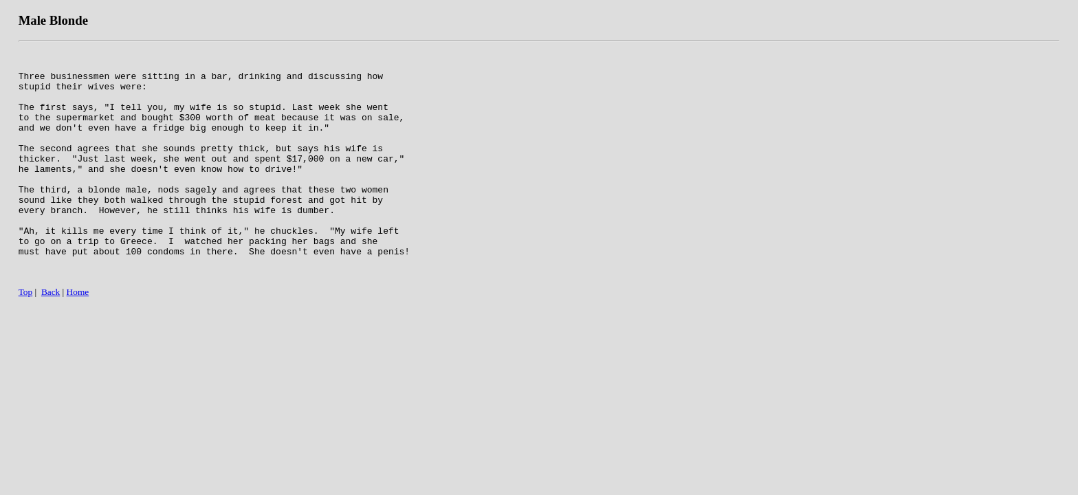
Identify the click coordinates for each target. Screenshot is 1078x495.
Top (26, 337)
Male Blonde (53, 20)
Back (50, 337)
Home (78, 337)
